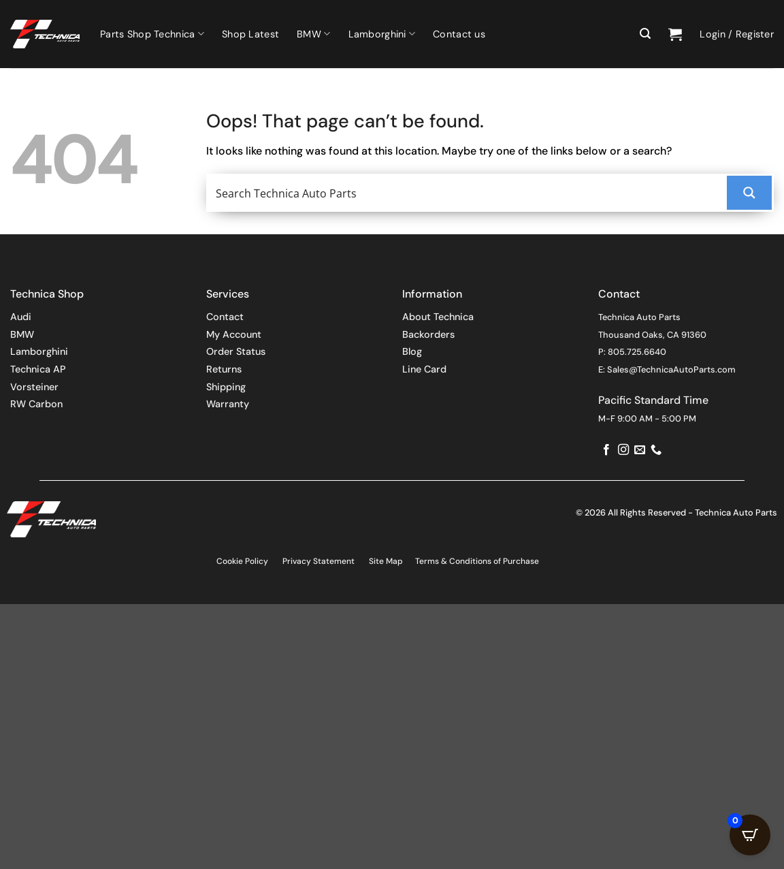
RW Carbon (36, 404)
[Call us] (656, 450)
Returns (224, 369)
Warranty (227, 404)
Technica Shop (47, 294)
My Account (233, 334)
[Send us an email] (639, 450)
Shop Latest (250, 34)
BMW (313, 33)
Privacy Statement (318, 561)
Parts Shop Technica (152, 33)
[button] (645, 33)
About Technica (438, 317)
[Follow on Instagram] (623, 450)
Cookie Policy (242, 561)
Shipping (226, 387)
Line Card (424, 369)
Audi (20, 317)
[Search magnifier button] (749, 193)
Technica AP (38, 369)
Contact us (459, 34)
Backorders (428, 334)
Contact (225, 317)
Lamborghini (382, 33)
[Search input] (468, 192)
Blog (412, 351)
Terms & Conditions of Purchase (477, 561)
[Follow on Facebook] (606, 450)
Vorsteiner (34, 387)
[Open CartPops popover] (750, 835)
